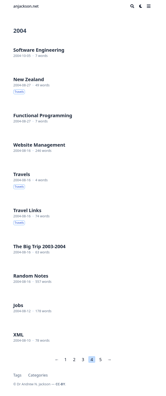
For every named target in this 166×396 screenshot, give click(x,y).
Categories (38, 375)
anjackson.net (26, 6)
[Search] (132, 6)
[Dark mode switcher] (141, 6)
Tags (17, 375)
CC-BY (60, 384)
